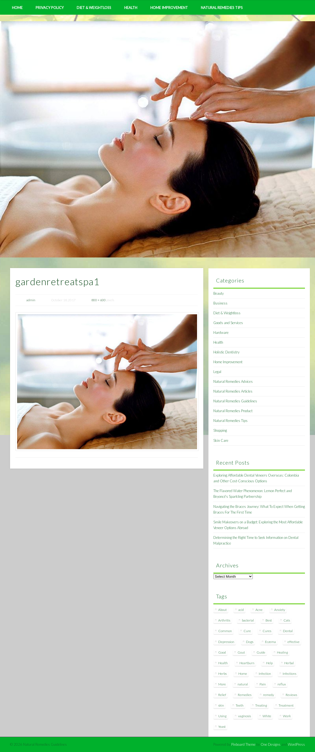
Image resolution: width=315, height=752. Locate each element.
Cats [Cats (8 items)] (286, 620)
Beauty (218, 293)
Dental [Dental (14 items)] (288, 631)
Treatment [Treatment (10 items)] (286, 705)
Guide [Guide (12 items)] (261, 652)
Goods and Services (228, 323)
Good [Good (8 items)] (222, 652)
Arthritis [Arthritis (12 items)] (224, 620)
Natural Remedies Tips (222, 7)
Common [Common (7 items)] (225, 631)
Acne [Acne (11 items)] (259, 610)
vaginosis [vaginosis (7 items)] (244, 716)
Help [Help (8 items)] (269, 663)
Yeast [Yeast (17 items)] (222, 727)
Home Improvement (169, 7)
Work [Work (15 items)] (287, 716)
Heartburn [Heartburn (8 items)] (246, 663)
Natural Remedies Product (232, 411)
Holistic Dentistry (226, 352)
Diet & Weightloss (94, 7)
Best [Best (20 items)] (269, 620)
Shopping (220, 430)
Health (130, 7)
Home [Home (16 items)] (242, 674)
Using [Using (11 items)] (222, 716)
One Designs (270, 744)
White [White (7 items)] (267, 716)
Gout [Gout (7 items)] (241, 652)
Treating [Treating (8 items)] (261, 705)
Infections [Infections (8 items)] (289, 674)
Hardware (221, 332)
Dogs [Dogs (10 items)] (249, 642)
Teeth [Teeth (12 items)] (240, 705)
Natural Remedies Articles (232, 391)
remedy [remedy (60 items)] (268, 695)
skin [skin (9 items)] (221, 705)
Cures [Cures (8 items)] (267, 631)
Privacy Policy (50, 7)
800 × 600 (98, 300)
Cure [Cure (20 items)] (247, 631)
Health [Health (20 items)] (223, 663)
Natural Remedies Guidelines (235, 401)
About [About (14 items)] (222, 610)
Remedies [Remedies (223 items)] (244, 695)
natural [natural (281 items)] (243, 684)
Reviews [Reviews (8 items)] (291, 695)
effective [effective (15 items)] (294, 642)
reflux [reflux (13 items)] (281, 684)
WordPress (296, 744)
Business (220, 303)
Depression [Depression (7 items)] (226, 642)
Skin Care (220, 440)
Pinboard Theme (243, 744)
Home (17, 7)
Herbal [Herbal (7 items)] (289, 663)
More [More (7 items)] (222, 684)
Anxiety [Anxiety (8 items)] (279, 610)
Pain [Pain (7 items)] (263, 684)
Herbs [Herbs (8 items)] (222, 674)
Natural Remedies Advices (233, 381)
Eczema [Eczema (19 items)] (270, 642)
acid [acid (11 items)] (241, 610)
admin (30, 300)
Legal (217, 371)
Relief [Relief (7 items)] (222, 695)
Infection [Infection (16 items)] (265, 674)
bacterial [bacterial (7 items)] (248, 620)
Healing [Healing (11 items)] (282, 652)
